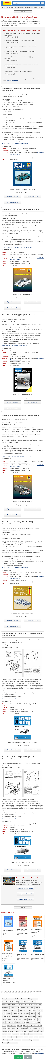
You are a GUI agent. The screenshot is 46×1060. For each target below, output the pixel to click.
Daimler (15, 1013)
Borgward (22, 1007)
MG (24, 1025)
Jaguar (30, 1019)
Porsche (36, 1031)
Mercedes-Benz (11, 1025)
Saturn (31, 1034)
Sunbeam (20, 1037)
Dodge (4, 1016)
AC (17, 1001)
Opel (30, 1028)
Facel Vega (15, 1016)
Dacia (34, 1010)
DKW (37, 1013)
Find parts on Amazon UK (25, 893)
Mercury (19, 1025)
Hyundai (15, 1019)
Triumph (4, 1040)
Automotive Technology (8, 1001)
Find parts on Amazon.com (25, 888)
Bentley (12, 1007)
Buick (32, 1007)
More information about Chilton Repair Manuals (14, 345)
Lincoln (18, 1022)
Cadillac (37, 1007)
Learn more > (41, 7)
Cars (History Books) (7, 998)
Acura (21, 1001)
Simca (40, 1034)
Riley (9, 1034)
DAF (3, 1013)
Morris (4, 1028)
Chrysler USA (22, 1010)
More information (39, 1053)
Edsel (8, 1016)
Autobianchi (5, 1007)
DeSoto (32, 1013)
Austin (30, 1004)
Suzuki (26, 1037)
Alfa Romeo (27, 1001)
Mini (28, 1025)
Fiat (26, 1016)
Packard (35, 1028)
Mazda (4, 1025)
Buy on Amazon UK (32, 196)
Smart (8, 1037)
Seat (36, 1034)
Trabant (41, 1037)
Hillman (4, 1019)
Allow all (18, 1057)
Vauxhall (10, 1040)
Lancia (8, 1022)
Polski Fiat (23, 1031)
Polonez (17, 1031)
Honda (9, 1019)
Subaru (14, 1037)
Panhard (41, 1028)
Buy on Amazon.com (12, 196)
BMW (17, 1007)
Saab (26, 1034)
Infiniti (20, 1019)
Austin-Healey (37, 1004)
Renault (4, 1034)
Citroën (30, 1010)
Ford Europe (31, 1016)
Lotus (27, 1022)
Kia (39, 1019)
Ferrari (21, 1016)
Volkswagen (17, 1040)
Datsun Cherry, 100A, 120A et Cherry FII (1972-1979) (36, 931)
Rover (21, 1034)
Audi (26, 1004)
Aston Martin (20, 1004)
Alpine (33, 1001)
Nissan (23, 11)
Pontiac (30, 1031)
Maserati (33, 1022)
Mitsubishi (33, 1025)
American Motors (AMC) (8, 1004)
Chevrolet (4, 1010)
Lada (3, 1022)
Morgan (40, 1025)
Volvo (23, 1040)
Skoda (4, 1037)
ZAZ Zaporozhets (12, 1043)
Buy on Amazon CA (12, 202)
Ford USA (39, 1016)
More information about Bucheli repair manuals (14, 698)
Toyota (36, 1037)
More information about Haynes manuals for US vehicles (17, 247)
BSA (28, 1007)
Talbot (31, 1037)
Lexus (13, 1022)
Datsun (20, 1013)
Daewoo (40, 1010)
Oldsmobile (24, 1028)
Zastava (4, 1043)
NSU (18, 1028)
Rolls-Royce (15, 1034)
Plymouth (10, 1031)
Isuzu (25, 1019)
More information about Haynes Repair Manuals (15, 143)
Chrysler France (13, 1010)
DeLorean (26, 1013)
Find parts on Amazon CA (25, 899)
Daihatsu (8, 1013)
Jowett (35, 1019)
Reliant (41, 1031)
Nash (8, 1028)
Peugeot (4, 1031)
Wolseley (35, 1040)
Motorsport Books (32, 998)
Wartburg (29, 1040)
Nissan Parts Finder (12, 80)
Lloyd (23, 1022)
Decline (27, 1057)
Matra (38, 1022)
